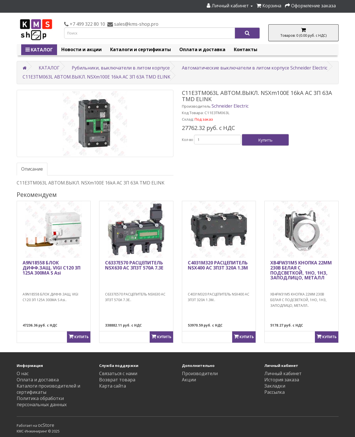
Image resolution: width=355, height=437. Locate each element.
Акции (189, 380)
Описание (32, 169)
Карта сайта (112, 386)
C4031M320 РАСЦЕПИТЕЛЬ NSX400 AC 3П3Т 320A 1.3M (218, 265)
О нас (23, 373)
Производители (200, 373)
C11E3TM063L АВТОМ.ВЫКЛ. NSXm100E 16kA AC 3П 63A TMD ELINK (96, 77)
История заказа (281, 380)
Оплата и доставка (202, 49)
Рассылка (274, 392)
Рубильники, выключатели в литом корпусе (121, 68)
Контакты (245, 49)
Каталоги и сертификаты (140, 49)
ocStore (46, 425)
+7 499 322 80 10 (87, 24)
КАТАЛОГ (39, 50)
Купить (265, 140)
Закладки (274, 386)
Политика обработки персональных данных (42, 401)
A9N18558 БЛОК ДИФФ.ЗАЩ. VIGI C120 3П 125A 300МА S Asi (51, 268)
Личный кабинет (283, 373)
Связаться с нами (118, 373)
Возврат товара (117, 380)
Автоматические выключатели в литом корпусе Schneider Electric (254, 68)
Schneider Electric (230, 106)
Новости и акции (81, 49)
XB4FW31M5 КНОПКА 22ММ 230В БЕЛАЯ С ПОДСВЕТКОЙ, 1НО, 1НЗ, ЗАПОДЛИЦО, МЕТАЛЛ (301, 270)
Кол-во (187, 139)
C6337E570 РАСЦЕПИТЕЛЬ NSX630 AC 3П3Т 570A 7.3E (134, 265)
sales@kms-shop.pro (135, 24)
